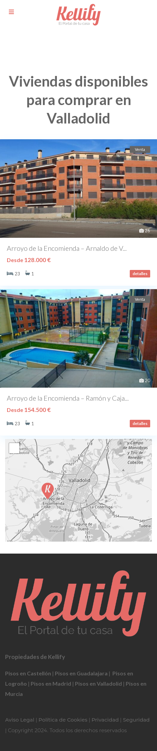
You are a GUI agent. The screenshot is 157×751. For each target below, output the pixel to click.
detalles (139, 273)
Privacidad (105, 719)
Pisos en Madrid (51, 683)
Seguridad (136, 719)
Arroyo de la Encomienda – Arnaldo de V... (67, 248)
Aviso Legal (19, 719)
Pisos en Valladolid (98, 683)
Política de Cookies (62, 719)
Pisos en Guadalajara (81, 673)
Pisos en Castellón (28, 673)
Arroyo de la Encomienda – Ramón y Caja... (68, 398)
